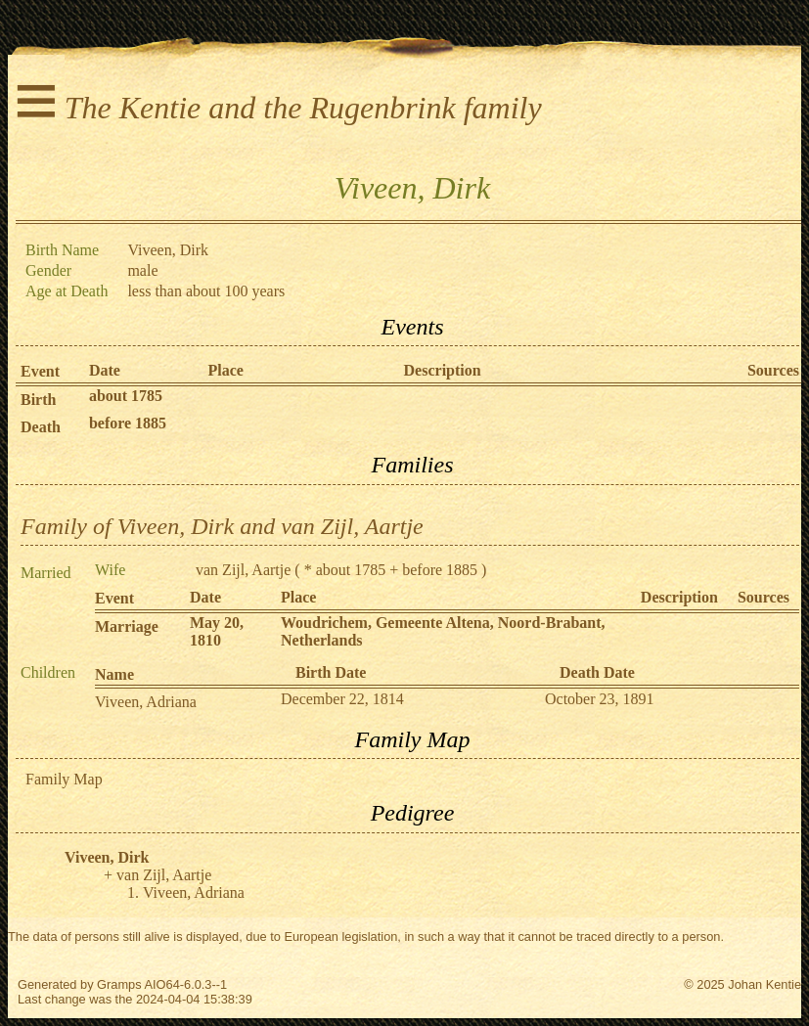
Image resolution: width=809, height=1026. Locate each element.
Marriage (126, 626)
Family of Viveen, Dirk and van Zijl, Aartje (222, 526)
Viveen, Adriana (146, 701)
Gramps (119, 984)
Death (41, 427)
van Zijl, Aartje (243, 569)
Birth (38, 399)
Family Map (64, 779)
